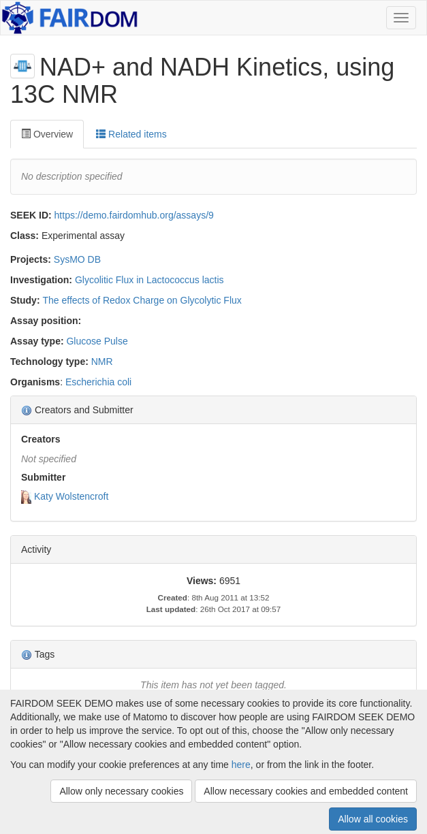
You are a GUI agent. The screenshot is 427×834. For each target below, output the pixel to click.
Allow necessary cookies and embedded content (306, 791)
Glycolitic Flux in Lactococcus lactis (149, 279)
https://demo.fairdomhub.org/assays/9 (134, 215)
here (241, 764)
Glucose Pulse (96, 341)
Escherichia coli (98, 381)
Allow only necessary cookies (121, 791)
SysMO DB (77, 259)
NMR (102, 361)
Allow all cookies (373, 819)
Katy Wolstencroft (71, 496)
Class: (24, 235)
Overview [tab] (47, 134)
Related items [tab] (131, 134)
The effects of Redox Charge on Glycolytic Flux (141, 300)
